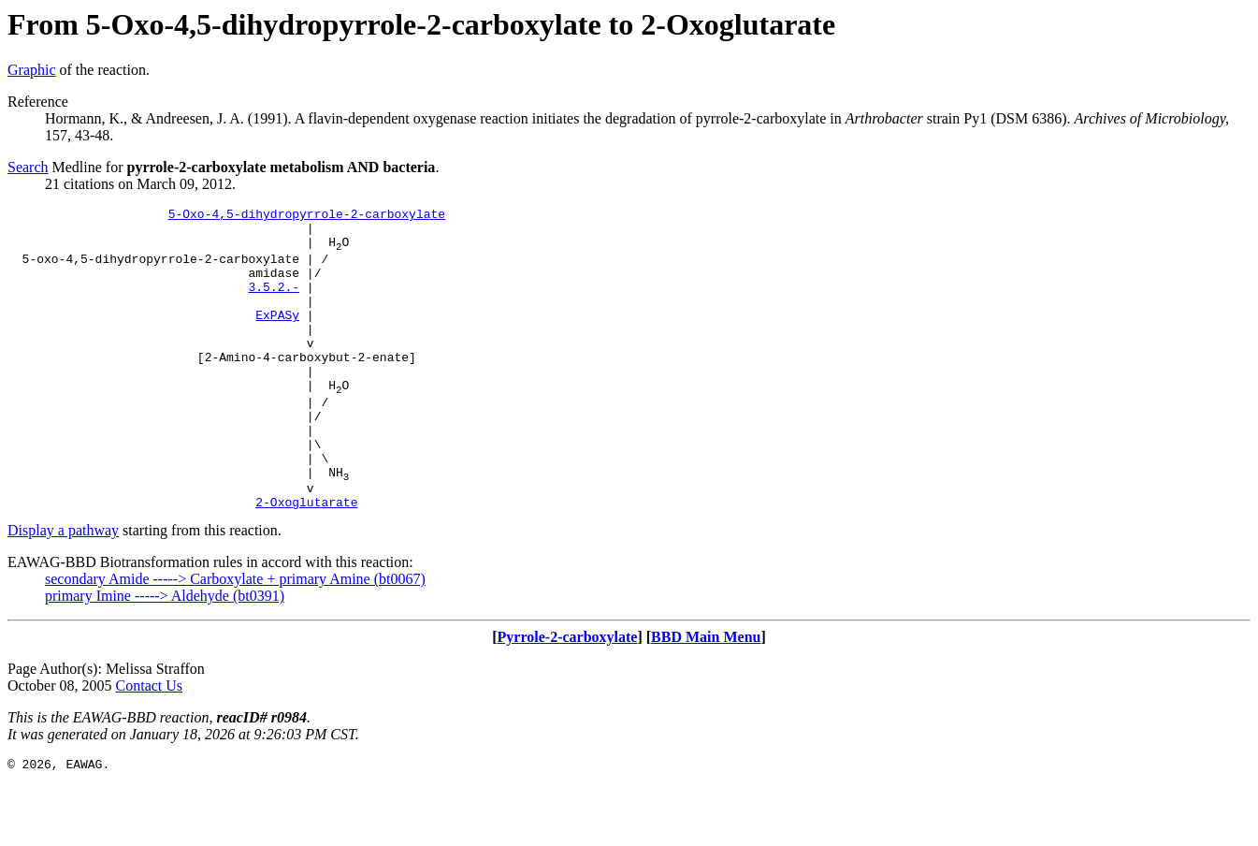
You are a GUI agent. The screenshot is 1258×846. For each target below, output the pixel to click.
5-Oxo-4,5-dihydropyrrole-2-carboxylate (306, 216)
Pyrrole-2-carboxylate (568, 696)
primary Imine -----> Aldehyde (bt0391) (164, 655)
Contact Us (149, 744)
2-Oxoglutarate (306, 560)
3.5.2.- (273, 303)
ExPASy (277, 336)
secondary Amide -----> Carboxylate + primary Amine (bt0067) (235, 638)
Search (28, 167)
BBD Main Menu (705, 696)
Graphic (31, 70)
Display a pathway (63, 589)
